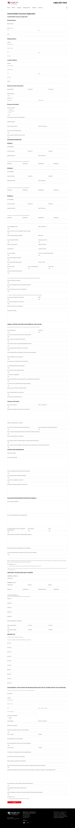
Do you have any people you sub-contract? (15, 301)
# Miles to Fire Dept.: (42, 244)
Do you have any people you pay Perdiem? (15, 297)
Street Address (10, 44)
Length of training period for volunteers (15, 422)
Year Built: (50, 151)
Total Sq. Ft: (30, 176)
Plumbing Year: (41, 163)
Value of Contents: (41, 155)
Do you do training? (11, 253)
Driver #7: (9, 669)
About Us (13, 7)
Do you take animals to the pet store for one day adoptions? (19, 743)
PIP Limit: (30, 584)
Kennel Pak (9, 817)
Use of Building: (10, 146)
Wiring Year (9, 163)
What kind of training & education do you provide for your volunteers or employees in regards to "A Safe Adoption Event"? (31, 769)
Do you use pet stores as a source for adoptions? (17, 289)
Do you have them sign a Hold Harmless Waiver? (16, 475)
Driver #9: (9, 678)
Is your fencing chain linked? (12, 239)
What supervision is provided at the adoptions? (16, 760)
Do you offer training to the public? (14, 257)
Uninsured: (9, 589)
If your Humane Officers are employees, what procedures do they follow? (21, 352)
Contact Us (40, 7)
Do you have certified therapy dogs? (14, 262)
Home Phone (30, 89)
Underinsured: (25, 589)
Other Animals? (31, 528)
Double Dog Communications (15, 818)
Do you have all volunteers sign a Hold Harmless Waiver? (18, 427)
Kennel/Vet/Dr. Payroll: (11, 629)
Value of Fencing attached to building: (14, 235)
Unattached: (40, 235)
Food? (49, 528)
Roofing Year (25, 163)
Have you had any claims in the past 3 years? (16, 135)
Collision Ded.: (56, 589)
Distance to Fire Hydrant (12, 725)
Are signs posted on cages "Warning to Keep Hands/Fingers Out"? (20, 783)
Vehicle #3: (9, 607)
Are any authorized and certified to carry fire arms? (17, 347)
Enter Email (9, 100)
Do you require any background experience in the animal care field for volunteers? (23, 431)
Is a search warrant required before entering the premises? (19, 383)
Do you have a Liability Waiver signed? (45, 253)
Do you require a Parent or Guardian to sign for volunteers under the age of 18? (23, 440)
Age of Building (10, 721)
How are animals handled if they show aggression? (17, 515)
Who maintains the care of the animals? (15, 738)
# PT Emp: (50, 625)
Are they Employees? (11, 330)
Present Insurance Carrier (12, 126)
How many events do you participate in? (15, 306)
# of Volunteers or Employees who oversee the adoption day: (19, 752)
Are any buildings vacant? (12, 226)
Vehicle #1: (9, 598)
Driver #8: (9, 674)
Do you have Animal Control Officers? (14, 270)
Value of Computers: (42, 226)
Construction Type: (11, 151)
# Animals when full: (42, 248)
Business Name (10, 23)
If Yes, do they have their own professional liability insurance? (19, 343)
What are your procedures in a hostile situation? (16, 387)
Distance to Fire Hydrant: (12, 244)
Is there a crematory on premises (13, 280)
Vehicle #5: (9, 616)
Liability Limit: (10, 578)
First (8, 30)
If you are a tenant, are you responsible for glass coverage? (19, 231)
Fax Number (50, 89)
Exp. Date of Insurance (42, 126)
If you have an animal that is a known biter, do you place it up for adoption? (22, 552)
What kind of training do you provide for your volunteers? (18, 409)
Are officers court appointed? (13, 374)
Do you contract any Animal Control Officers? (16, 339)
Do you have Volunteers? (12, 404)
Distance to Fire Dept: (42, 721)
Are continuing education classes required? (16, 365)
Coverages (19, 7)
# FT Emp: (30, 625)
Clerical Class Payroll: (11, 625)
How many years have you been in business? (16, 117)
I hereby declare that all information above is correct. (19, 798)
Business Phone (10, 89)
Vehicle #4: (9, 611)
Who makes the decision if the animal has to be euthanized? (19, 548)
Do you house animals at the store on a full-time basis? (18, 729)
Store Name (9, 693)
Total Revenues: (10, 248)
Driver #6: (9, 665)
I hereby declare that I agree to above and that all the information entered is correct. (25, 566)
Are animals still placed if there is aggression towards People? (16, 529)
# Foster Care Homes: (11, 453)
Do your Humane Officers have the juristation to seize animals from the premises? (23, 379)
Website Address (10, 93)
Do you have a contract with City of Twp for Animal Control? (19, 334)
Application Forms (26, 7)
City (8, 52)
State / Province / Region (42, 708)
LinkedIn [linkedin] (26, 822)
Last (39, 30)
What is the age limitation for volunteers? (15, 436)
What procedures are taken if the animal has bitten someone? (19, 534)
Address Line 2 (10, 48)
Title (8, 34)
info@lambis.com (26, 817)
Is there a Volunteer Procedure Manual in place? (47, 427)
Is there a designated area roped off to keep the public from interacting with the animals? (25, 792)
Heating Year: (56, 163)
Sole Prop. (11, 109)
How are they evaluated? (12, 457)
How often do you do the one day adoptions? (16, 756)
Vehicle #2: (9, 603)
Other (10, 112)
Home (8, 7)
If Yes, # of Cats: (10, 734)
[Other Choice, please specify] (14, 115)
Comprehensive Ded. (42, 589)
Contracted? (50, 266)
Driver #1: (9, 643)
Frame (10, 718)
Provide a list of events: (11, 310)
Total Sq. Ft (30, 151)
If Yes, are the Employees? (33, 266)
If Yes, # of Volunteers (42, 404)
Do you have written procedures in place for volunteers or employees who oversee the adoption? (26, 765)
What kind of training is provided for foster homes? (17, 484)
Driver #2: (9, 647)
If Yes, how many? (41, 262)
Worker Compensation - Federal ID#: (14, 620)
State (39, 52)
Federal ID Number (11, 121)
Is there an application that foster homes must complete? (18, 471)
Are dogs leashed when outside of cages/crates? (17, 787)
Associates (34, 7)
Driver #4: (9, 656)
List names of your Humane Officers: (14, 396)
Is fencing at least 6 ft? (42, 239)
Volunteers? (40, 330)
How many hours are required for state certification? (17, 361)
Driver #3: (9, 651)
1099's (39, 297)
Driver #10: (9, 682)
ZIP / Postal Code (10, 711)
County (8, 81)
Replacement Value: (11, 155)
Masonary (10, 717)
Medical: (50, 584)
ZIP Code (9, 55)
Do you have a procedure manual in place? (15, 370)
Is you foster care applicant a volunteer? (15, 479)
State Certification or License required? (15, 356)
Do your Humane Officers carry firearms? (15, 392)
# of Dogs (40, 734)
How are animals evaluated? (12, 501)
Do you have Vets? (11, 266)
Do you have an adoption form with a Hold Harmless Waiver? (19, 284)
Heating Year (56, 217)
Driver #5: (9, 660)
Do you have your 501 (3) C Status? (14, 130)
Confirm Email (40, 100)
